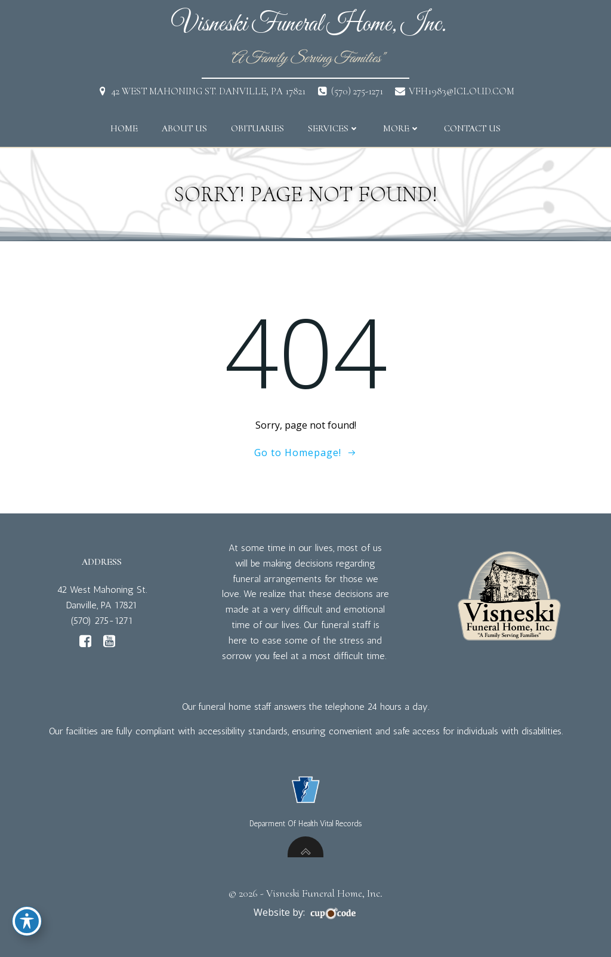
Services (333, 128)
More (401, 128)
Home (124, 128)
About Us (184, 128)
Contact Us (472, 128)
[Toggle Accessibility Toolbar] (27, 921)
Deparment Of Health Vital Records (305, 823)
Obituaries (257, 128)
